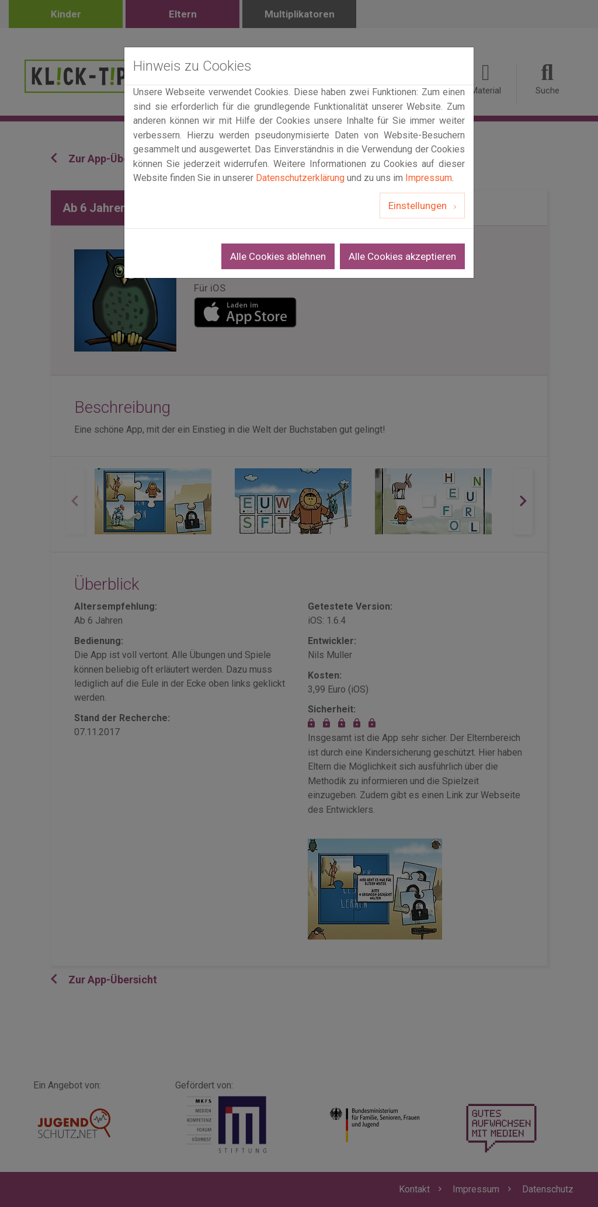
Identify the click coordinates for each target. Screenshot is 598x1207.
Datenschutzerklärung (300, 177)
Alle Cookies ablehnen (278, 256)
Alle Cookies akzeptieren (402, 256)
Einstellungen (418, 205)
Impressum (428, 177)
